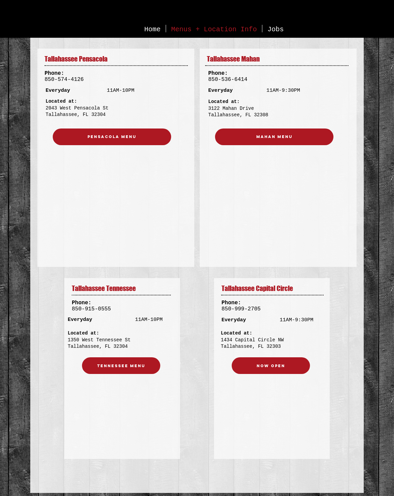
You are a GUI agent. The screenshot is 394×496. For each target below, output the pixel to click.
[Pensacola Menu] (112, 137)
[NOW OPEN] (271, 365)
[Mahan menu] (274, 137)
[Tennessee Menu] (121, 365)
